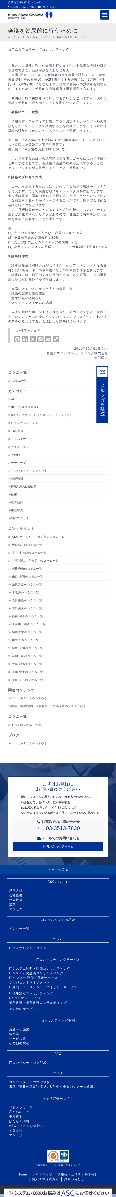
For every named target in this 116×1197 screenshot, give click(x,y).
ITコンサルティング (54, 49)
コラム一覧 (19, 380)
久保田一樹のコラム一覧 (29, 624)
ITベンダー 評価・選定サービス (33, 977)
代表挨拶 (16, 900)
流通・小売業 (19, 1029)
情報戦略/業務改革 (23, 486)
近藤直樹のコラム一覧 (27, 663)
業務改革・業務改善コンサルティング (38, 1002)
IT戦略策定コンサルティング (31, 993)
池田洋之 (101, 358)
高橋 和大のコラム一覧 (28, 616)
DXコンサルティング (25, 998)
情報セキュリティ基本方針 (77, 1174)
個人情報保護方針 (45, 1179)
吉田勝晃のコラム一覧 (27, 600)
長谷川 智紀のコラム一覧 (29, 552)
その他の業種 (19, 1043)
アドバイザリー (21, 438)
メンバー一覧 (19, 928)
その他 (15, 454)
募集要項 (16, 1130)
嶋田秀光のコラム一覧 (27, 568)
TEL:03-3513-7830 (22, 6)
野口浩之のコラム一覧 (27, 544)
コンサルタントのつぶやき (29, 698)
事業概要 (16, 1116)
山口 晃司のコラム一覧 (28, 576)
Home (22, 1174)
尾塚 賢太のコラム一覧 (28, 671)
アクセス (16, 909)
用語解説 (17, 510)
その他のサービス (22, 1008)
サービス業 (17, 1038)
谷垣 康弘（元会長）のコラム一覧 (35, 560)
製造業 (14, 1034)
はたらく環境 (19, 1121)
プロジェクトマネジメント (29, 470)
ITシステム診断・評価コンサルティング (39, 968)
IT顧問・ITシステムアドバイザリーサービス (43, 987)
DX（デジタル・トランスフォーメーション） (42, 414)
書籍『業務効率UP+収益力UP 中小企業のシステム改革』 (50, 706)
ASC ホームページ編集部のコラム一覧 (38, 536)
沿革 (12, 904)
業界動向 (17, 502)
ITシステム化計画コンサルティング (36, 973)
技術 (14, 494)
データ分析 (18, 462)
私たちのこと (19, 1112)
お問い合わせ (47, 6)
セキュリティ (20, 446)
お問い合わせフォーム (58, 846)
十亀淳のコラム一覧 (25, 592)
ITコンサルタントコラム (27, 948)
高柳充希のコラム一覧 (27, 655)
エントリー (17, 1135)
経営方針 (16, 890)
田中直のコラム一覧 (25, 640)
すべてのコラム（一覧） (27, 724)
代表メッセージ (21, 1107)
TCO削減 (17, 430)
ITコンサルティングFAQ (28, 1062)
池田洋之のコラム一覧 (27, 584)
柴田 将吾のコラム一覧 (28, 679)
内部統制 (17, 478)
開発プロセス (20, 518)
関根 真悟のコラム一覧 (28, 648)
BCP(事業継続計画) (24, 407)
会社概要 (16, 895)
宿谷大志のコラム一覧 (27, 632)
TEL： (58, 828)
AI (12, 399)
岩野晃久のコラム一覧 (27, 608)
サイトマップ (42, 1174)
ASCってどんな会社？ (26, 1125)
